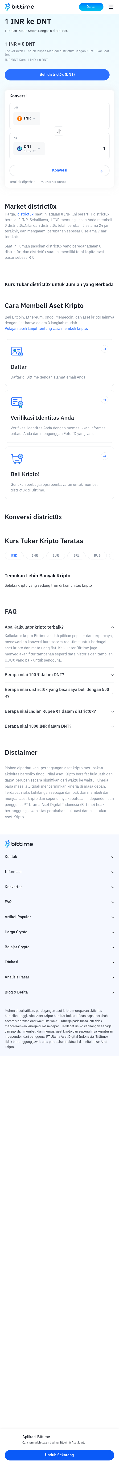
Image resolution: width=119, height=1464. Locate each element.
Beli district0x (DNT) (57, 75)
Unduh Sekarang (59, 1455)
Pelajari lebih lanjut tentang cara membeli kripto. (46, 329)
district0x (25, 214)
